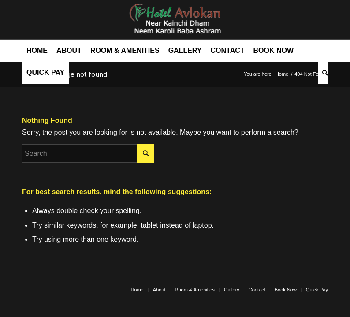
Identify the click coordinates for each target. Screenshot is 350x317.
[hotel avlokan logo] (175, 19)
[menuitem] (37, 51)
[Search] (323, 73)
